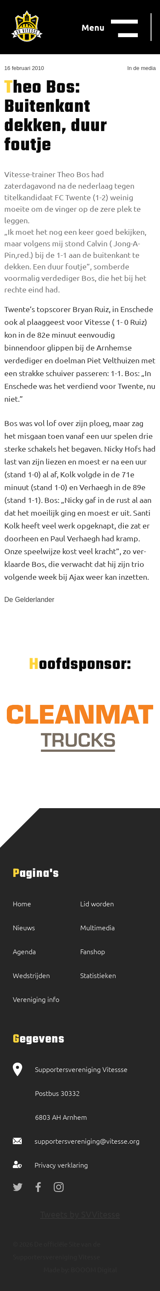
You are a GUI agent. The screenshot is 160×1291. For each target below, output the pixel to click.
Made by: (57, 1269)
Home (22, 903)
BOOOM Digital (93, 1269)
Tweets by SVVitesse (80, 1214)
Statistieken (98, 975)
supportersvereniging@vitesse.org (87, 1140)
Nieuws (24, 927)
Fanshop (92, 951)
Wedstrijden (31, 975)
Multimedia (97, 927)
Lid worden (97, 903)
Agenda (24, 951)
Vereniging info (36, 999)
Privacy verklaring (61, 1164)
